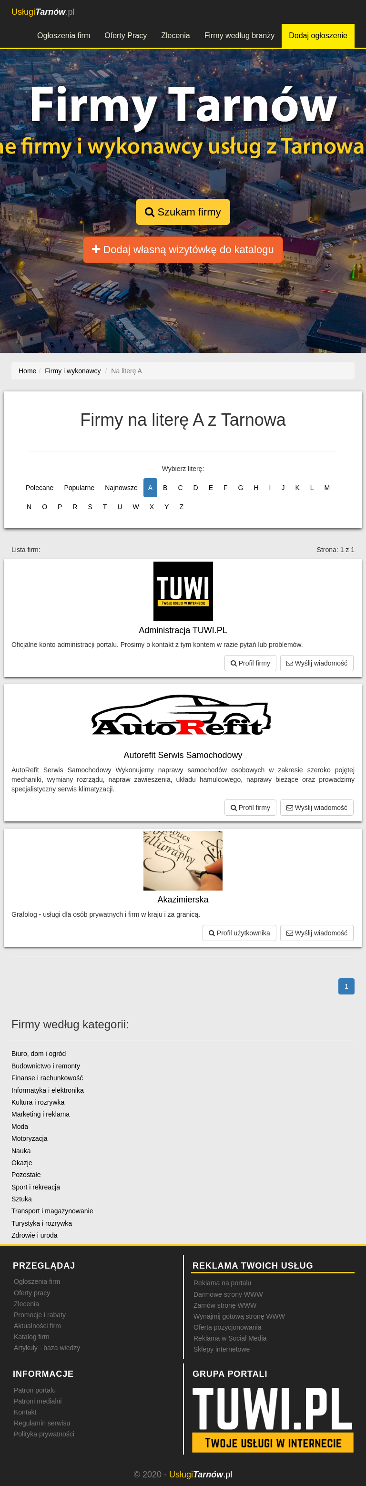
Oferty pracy (32, 1293)
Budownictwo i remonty (45, 1066)
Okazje (21, 1163)
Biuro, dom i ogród (38, 1053)
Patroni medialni (37, 1401)
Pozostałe (26, 1175)
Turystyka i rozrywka (41, 1223)
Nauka (20, 1151)
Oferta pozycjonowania (227, 1327)
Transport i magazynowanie (52, 1211)
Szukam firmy (183, 212)
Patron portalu (35, 1390)
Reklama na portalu (222, 1283)
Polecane (39, 488)
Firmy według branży (239, 35)
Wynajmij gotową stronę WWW (239, 1316)
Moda (19, 1126)
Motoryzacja (29, 1138)
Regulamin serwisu (42, 1423)
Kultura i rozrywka (37, 1102)
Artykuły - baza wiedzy (47, 1348)
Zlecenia (175, 35)
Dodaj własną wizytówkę (183, 250)
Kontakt (25, 1412)
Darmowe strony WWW (228, 1294)
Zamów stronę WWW (224, 1305)
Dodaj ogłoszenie (318, 35)
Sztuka (21, 1199)
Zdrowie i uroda (34, 1235)
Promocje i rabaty (40, 1315)
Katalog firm (32, 1337)
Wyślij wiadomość (316, 663)
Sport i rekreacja (35, 1187)
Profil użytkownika (239, 933)
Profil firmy (250, 663)
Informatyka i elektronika (47, 1090)
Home (27, 371)
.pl (42, 12)
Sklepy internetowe (221, 1349)
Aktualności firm (37, 1326)
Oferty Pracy (125, 35)
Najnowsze (121, 488)
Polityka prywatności (44, 1434)
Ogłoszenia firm (63, 35)
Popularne (79, 488)
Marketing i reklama (40, 1114)
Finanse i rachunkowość (47, 1078)
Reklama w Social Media (229, 1338)
